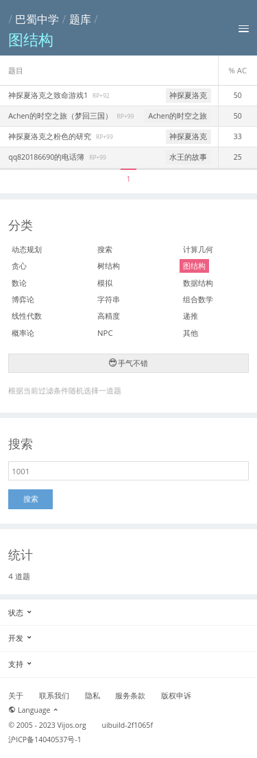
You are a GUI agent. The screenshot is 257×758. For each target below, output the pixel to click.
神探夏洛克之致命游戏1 (49, 95)
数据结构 (198, 283)
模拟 (104, 283)
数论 (19, 283)
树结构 (108, 265)
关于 (15, 695)
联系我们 (54, 695)
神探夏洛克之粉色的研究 (50, 136)
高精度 (108, 315)
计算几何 (198, 249)
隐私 (92, 695)
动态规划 (27, 249)
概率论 (23, 333)
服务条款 (130, 695)
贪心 (19, 265)
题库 (80, 19)
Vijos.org (72, 725)
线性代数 (27, 315)
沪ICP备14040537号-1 (45, 739)
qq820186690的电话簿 (47, 157)
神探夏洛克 (188, 95)
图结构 (194, 265)
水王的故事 (188, 157)
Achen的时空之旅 (178, 116)
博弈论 (23, 299)
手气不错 (129, 363)
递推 (190, 315)
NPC (105, 333)
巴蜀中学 (37, 19)
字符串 (108, 299)
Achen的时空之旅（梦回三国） (61, 116)
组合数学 (198, 299)
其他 (190, 333)
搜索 (104, 249)
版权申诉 (176, 695)
